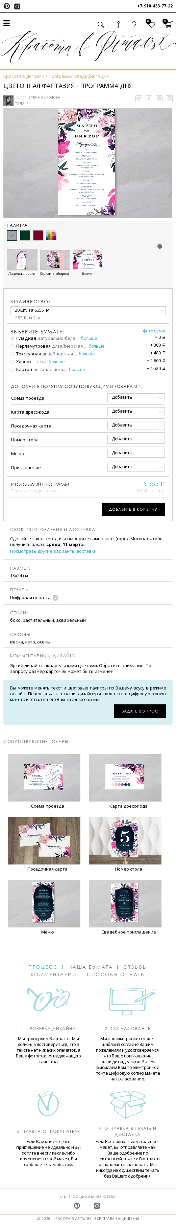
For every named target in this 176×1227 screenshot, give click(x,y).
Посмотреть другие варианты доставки (53, 551)
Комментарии (54, 974)
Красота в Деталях (23, 76)
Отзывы (135, 967)
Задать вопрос (140, 711)
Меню (17, 454)
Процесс (43, 967)
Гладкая (23, 338)
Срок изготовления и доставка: (53, 530)
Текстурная (25, 353)
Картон (21, 369)
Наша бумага (91, 967)
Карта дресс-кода (30, 412)
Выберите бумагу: (37, 331)
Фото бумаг (154, 331)
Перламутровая (30, 346)
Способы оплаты (116, 974)
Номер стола (25, 440)
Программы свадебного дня (79, 76)
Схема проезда (27, 398)
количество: (30, 301)
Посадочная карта (31, 426)
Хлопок (21, 361)
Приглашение (26, 467)
